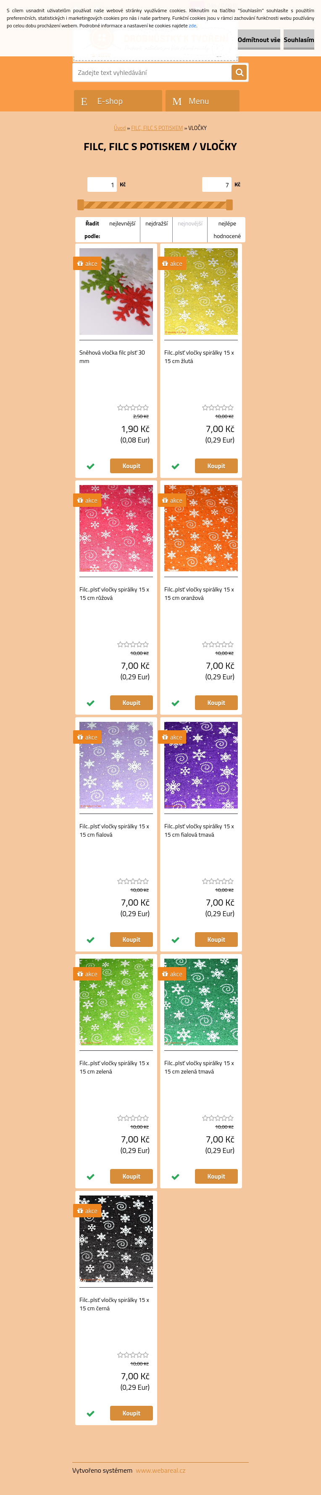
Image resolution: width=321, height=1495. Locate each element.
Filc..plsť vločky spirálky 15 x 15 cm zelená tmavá (199, 1067)
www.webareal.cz (161, 1470)
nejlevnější (122, 223)
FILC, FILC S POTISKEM (157, 128)
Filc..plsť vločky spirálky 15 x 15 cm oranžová (199, 593)
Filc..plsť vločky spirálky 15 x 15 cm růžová (114, 593)
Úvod (120, 128)
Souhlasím (299, 39)
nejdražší (156, 223)
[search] (239, 73)
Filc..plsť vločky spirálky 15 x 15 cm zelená (114, 1067)
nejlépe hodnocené (227, 229)
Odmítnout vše (259, 39)
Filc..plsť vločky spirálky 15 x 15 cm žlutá (199, 356)
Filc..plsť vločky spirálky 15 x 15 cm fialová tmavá (199, 830)
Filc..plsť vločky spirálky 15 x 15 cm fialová (114, 830)
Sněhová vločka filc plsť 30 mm (112, 356)
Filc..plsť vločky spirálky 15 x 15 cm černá (114, 1304)
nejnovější (190, 223)
